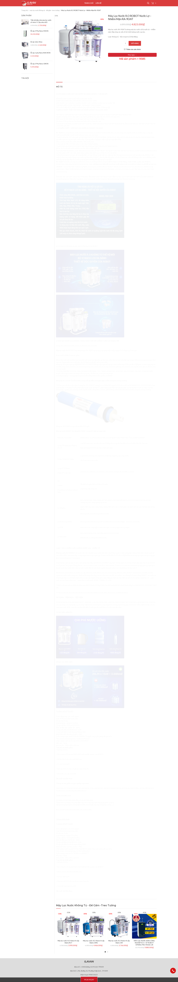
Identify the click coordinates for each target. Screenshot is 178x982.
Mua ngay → (132, 55)
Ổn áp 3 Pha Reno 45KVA (39, 31)
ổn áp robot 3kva (36, 42)
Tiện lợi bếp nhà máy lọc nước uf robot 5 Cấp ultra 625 (40, 21)
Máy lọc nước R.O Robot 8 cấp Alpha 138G (93, 942)
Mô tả (59, 87)
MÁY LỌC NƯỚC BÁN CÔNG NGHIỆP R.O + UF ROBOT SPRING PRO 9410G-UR (144, 943)
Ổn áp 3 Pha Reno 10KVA (39, 64)
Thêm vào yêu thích (133, 49)
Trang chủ (24, 10)
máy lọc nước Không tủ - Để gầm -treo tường (44, 10)
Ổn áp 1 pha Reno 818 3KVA (40, 53)
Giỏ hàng (135, 43)
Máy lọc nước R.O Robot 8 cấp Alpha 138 (119, 942)
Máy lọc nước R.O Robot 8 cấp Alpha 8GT (68, 942)
